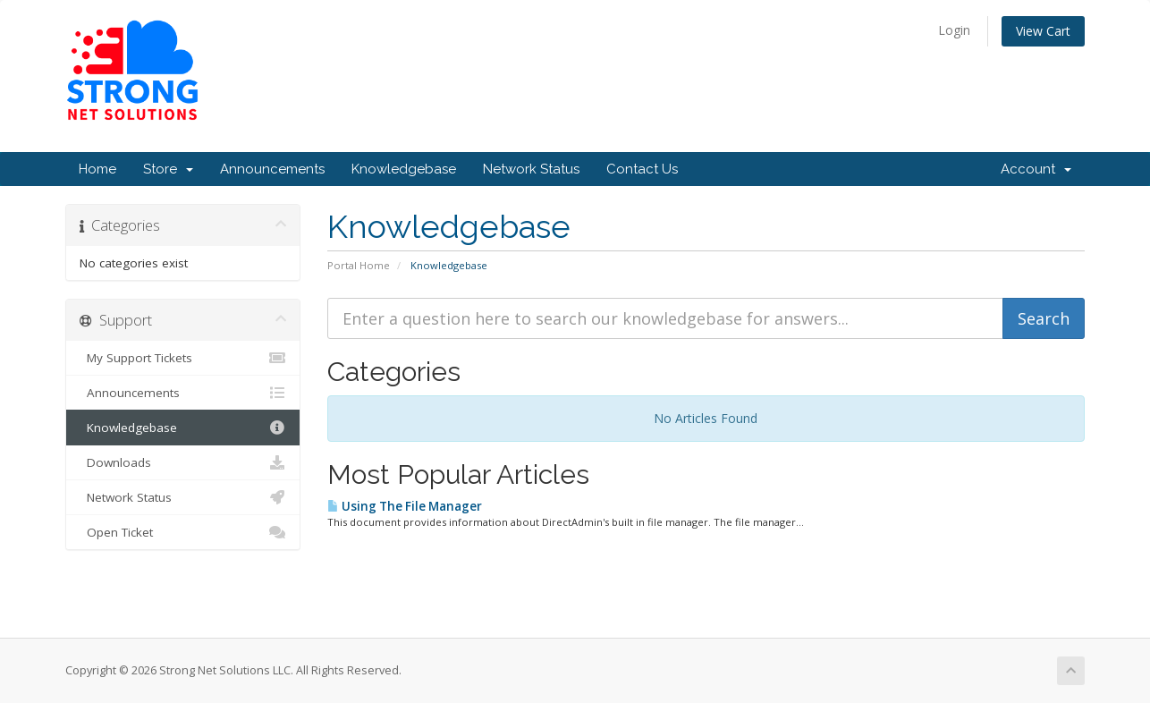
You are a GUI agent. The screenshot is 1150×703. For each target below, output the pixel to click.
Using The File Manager (404, 506)
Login (954, 29)
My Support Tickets (183, 357)
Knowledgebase (403, 169)
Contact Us (642, 169)
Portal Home (358, 265)
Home (97, 169)
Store (168, 169)
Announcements (272, 169)
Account (1036, 169)
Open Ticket (183, 532)
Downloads (183, 462)
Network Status (531, 169)
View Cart (1043, 30)
